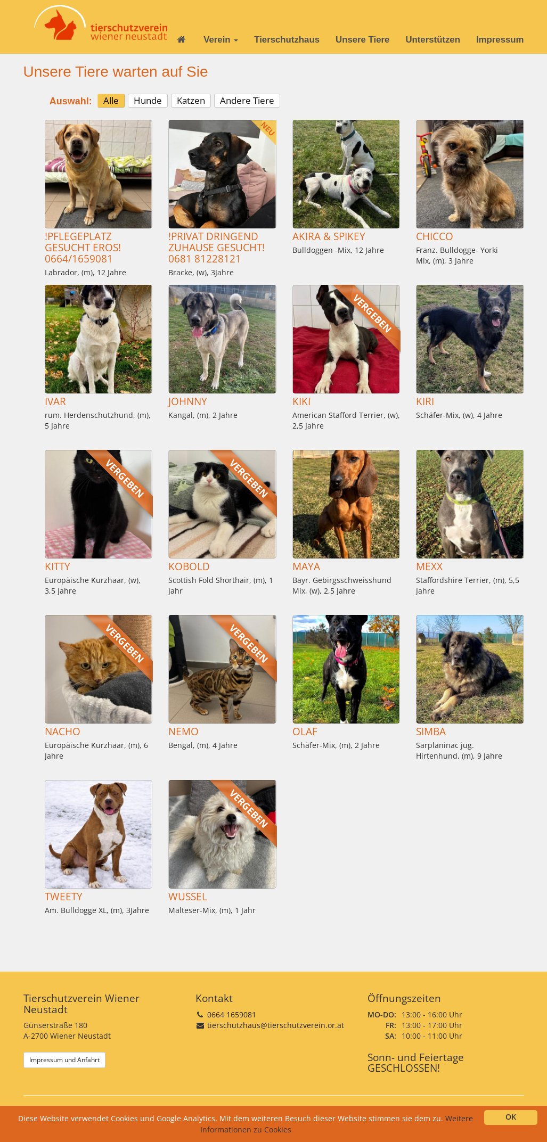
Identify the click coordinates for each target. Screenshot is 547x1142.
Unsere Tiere (362, 40)
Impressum (500, 40)
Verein (220, 40)
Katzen (191, 100)
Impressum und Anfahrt (64, 1059)
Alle (111, 100)
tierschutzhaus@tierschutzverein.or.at (275, 1025)
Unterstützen (432, 40)
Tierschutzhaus (287, 40)
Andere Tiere (247, 100)
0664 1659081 (231, 1014)
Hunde (148, 100)
